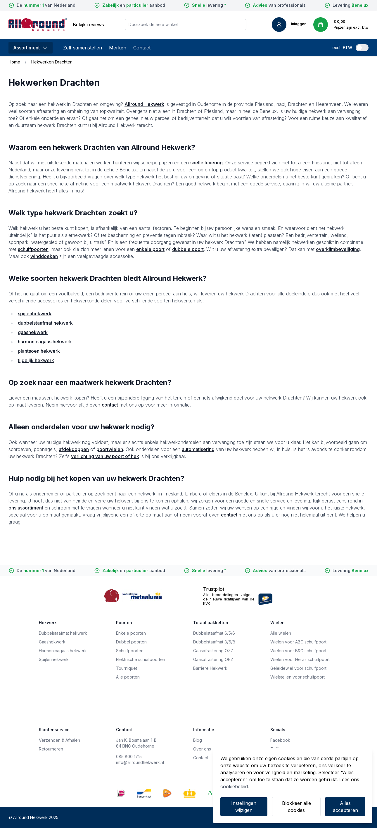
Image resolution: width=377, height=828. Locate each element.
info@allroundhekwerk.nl (140, 762)
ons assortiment (25, 508)
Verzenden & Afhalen (59, 740)
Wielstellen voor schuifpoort (297, 676)
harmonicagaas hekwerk (45, 342)
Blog (197, 740)
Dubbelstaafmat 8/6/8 (214, 641)
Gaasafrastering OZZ (213, 650)
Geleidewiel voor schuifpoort (298, 668)
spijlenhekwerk (34, 313)
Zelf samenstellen (82, 48)
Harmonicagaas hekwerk (63, 650)
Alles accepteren (345, 806)
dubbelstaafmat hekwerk (45, 323)
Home (14, 61)
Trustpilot (213, 589)
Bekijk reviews (88, 24)
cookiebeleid (234, 786)
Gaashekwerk (52, 641)
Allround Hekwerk (144, 104)
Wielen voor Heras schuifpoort (300, 659)
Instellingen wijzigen (243, 806)
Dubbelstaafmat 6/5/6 (214, 633)
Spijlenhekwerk (54, 659)
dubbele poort (188, 249)
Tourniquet (126, 668)
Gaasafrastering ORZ (213, 659)
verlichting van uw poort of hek (105, 456)
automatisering (198, 449)
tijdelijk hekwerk (36, 360)
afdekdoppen (74, 449)
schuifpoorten (33, 249)
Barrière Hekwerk (210, 668)
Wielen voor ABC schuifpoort (298, 641)
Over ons (202, 748)
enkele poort (150, 249)
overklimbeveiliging (338, 249)
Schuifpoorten (129, 650)
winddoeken (44, 256)
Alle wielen (280, 633)
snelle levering (206, 163)
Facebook (280, 740)
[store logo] (37, 24)
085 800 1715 (129, 756)
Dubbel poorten (131, 641)
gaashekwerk (33, 332)
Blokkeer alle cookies (296, 806)
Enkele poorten (131, 633)
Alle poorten (128, 676)
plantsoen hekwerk (39, 351)
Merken (117, 48)
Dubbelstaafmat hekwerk (63, 633)
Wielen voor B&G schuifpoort (298, 650)
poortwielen (109, 449)
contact (110, 405)
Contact (142, 48)
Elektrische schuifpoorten (140, 659)
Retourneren (51, 748)
